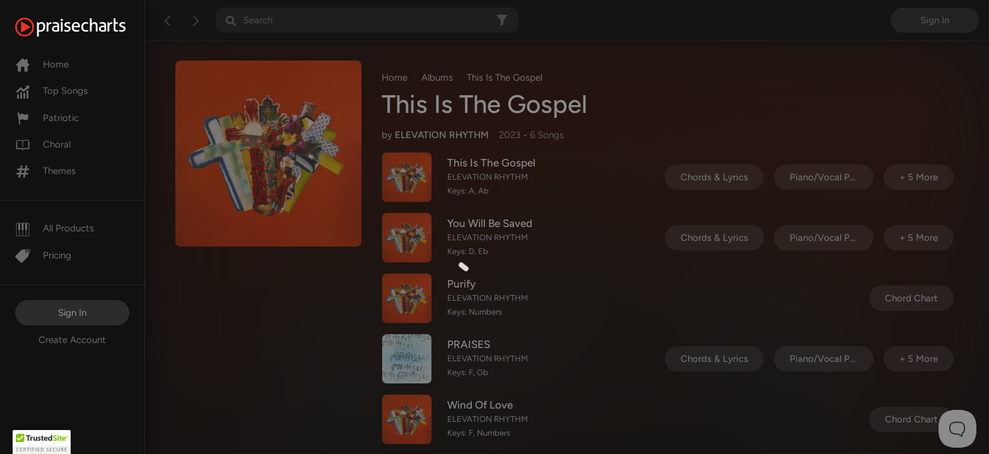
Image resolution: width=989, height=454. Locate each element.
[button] (42, 442)
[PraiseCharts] (86, 27)
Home (42, 64)
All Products (54, 228)
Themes (45, 171)
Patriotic (47, 118)
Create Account (72, 340)
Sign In (72, 312)
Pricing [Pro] (43, 255)
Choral (43, 144)
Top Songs (51, 90)
